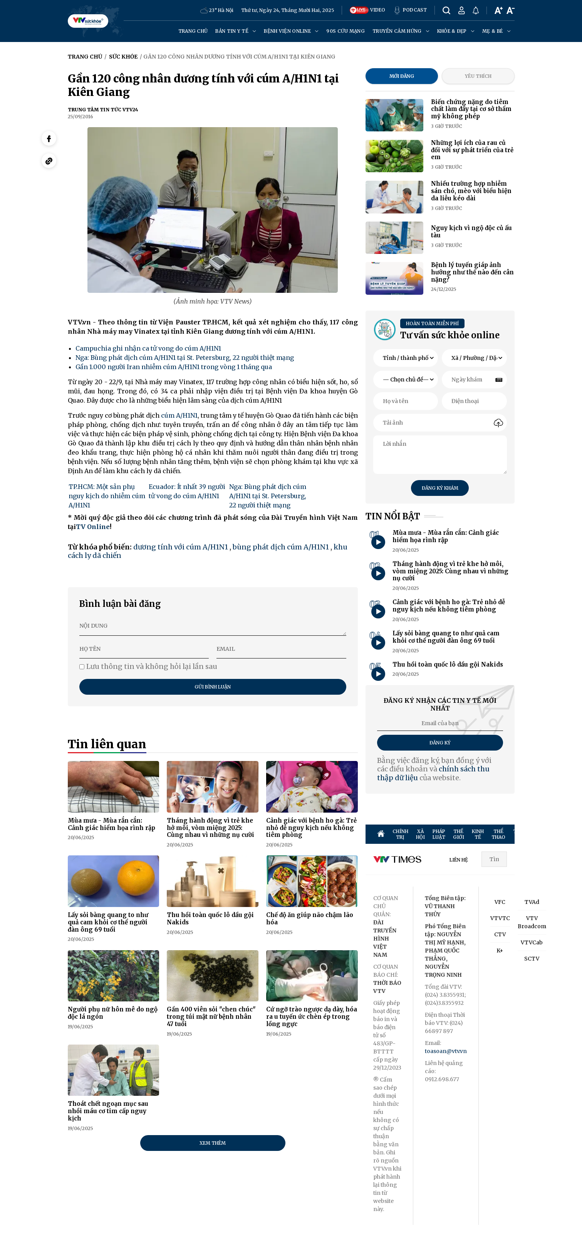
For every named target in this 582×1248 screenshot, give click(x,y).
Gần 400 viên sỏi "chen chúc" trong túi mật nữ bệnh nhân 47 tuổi (211, 1017)
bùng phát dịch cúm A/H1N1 (281, 547)
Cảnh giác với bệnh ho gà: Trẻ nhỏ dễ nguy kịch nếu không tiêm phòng (311, 828)
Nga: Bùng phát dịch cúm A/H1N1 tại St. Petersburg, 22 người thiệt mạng (184, 357)
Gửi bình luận (213, 687)
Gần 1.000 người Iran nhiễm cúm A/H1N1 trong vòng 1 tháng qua (173, 367)
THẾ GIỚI (458, 834)
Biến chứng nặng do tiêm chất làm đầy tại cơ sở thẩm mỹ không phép (471, 109)
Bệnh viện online (291, 31)
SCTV (531, 958)
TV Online (93, 527)
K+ (499, 950)
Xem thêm (213, 1143)
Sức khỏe (123, 56)
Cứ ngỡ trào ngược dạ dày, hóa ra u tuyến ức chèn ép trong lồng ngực (311, 1017)
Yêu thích (478, 76)
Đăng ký (440, 743)
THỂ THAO (498, 834)
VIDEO (367, 10)
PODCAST (410, 10)
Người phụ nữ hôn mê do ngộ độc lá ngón (113, 1013)
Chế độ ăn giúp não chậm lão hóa (309, 918)
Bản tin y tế (235, 31)
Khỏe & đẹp (456, 31)
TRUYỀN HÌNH (523, 834)
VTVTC (500, 918)
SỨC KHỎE (565, 834)
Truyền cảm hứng (400, 31)
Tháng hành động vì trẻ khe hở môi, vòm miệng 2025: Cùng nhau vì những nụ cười (210, 828)
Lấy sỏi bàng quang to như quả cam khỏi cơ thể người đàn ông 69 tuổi (108, 922)
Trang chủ (193, 31)
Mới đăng (401, 76)
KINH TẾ (478, 834)
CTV (500, 934)
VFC (500, 902)
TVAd (532, 902)
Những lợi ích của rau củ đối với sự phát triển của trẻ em (472, 150)
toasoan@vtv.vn (446, 1051)
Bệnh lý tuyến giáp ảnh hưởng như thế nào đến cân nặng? (472, 272)
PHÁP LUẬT (439, 834)
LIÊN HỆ (458, 860)
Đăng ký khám (440, 488)
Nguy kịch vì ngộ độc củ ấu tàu (471, 231)
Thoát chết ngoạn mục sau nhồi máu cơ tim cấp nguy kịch (108, 1111)
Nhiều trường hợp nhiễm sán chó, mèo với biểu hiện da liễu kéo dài (471, 191)
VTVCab (532, 942)
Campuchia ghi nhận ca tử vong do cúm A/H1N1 (148, 348)
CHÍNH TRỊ (400, 834)
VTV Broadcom (532, 922)
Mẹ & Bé (496, 31)
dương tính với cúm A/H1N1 (180, 547)
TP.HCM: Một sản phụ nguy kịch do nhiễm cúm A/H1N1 (107, 496)
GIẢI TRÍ (545, 834)
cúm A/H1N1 (179, 415)
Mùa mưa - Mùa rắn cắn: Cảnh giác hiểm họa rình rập (111, 824)
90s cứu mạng (345, 31)
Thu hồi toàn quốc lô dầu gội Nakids (210, 918)
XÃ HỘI (420, 834)
